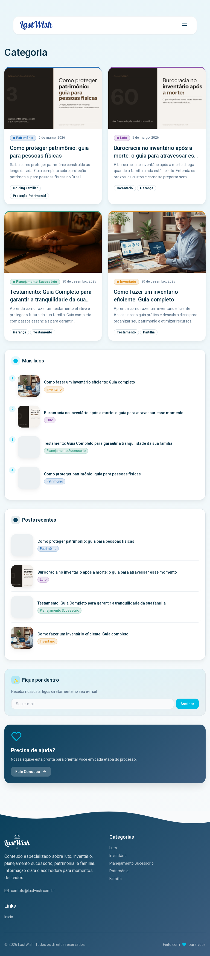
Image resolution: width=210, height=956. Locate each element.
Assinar (187, 704)
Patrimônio (119, 871)
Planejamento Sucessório (131, 863)
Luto (113, 848)
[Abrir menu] (184, 25)
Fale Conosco (31, 771)
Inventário (118, 855)
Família (115, 878)
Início (8, 917)
